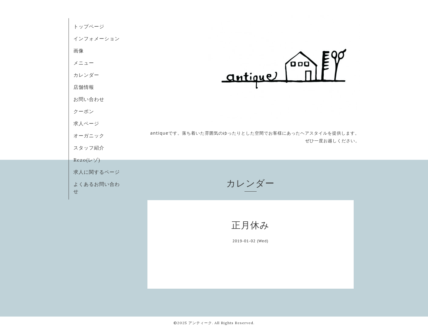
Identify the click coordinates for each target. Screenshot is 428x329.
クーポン (83, 111)
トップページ (88, 26)
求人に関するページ (96, 172)
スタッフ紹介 (88, 148)
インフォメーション (96, 38)
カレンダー (86, 75)
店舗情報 (83, 87)
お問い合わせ (88, 99)
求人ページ (86, 123)
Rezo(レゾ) (86, 160)
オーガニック (88, 136)
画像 (78, 51)
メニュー (83, 63)
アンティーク (200, 323)
